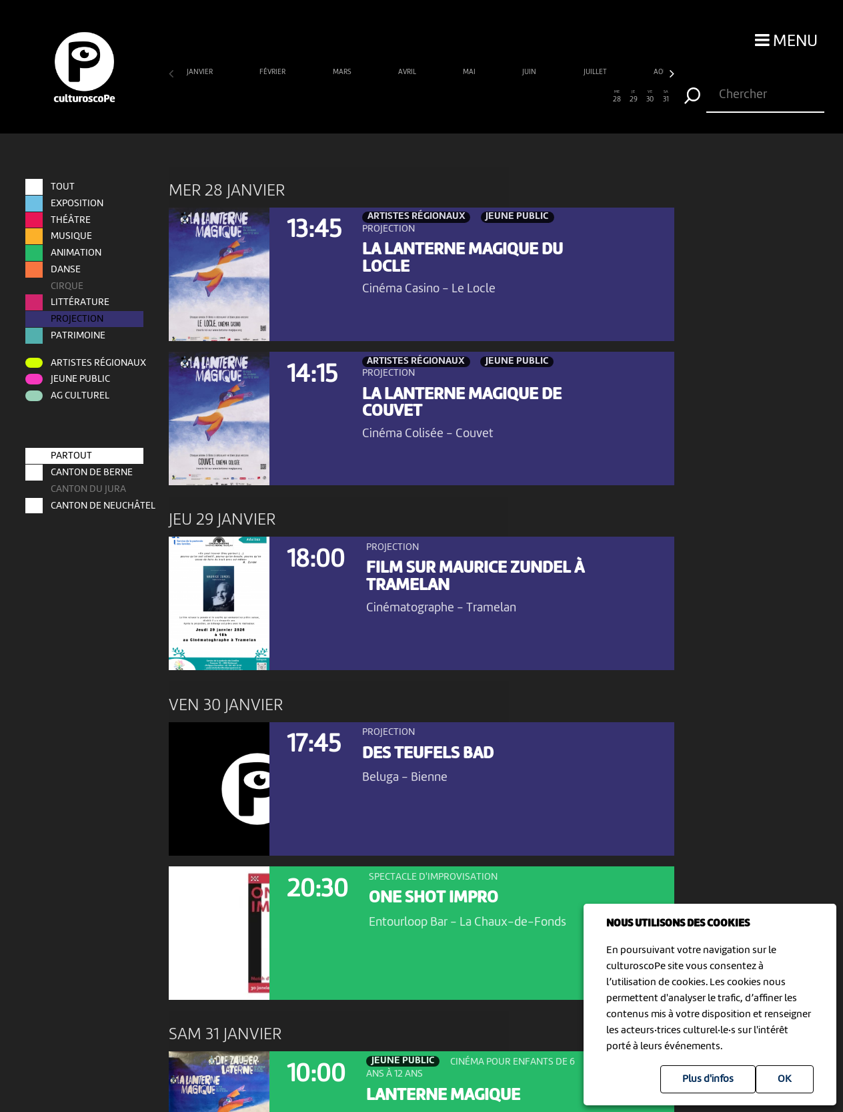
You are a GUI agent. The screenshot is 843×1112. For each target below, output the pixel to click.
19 (470, 96)
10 (323, 96)
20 (486, 96)
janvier (200, 72)
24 (552, 96)
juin (530, 72)
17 (438, 96)
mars (343, 72)
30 (650, 96)
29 (633, 96)
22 (519, 96)
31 (666, 96)
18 (454, 96)
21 (503, 96)
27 (600, 96)
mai (470, 72)
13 (372, 96)
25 (568, 96)
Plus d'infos (708, 1079)
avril (407, 72)
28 (617, 96)
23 (536, 96)
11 (339, 96)
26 (584, 96)
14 (389, 96)
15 (405, 96)
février (273, 72)
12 (356, 96)
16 (421, 96)
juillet (596, 72)
